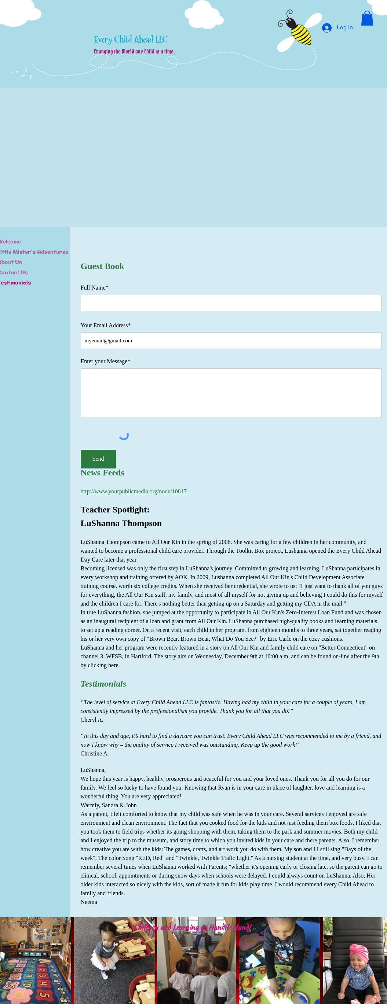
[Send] (98, 459)
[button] (367, 18)
